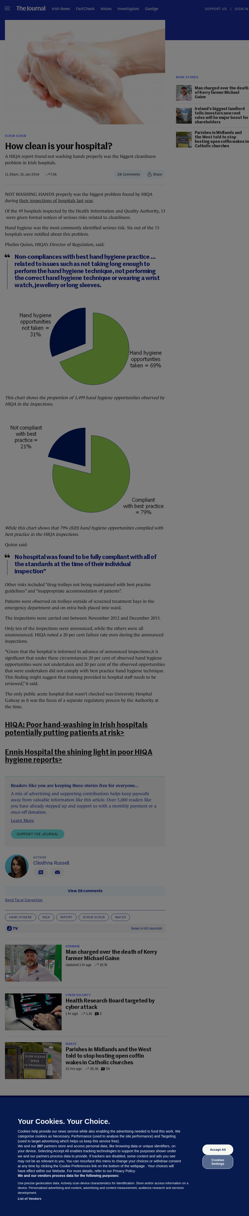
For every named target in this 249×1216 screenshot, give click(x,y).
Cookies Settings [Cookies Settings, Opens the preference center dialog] (218, 1162)
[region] (124, 1156)
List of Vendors (29, 1198)
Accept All (218, 1149)
